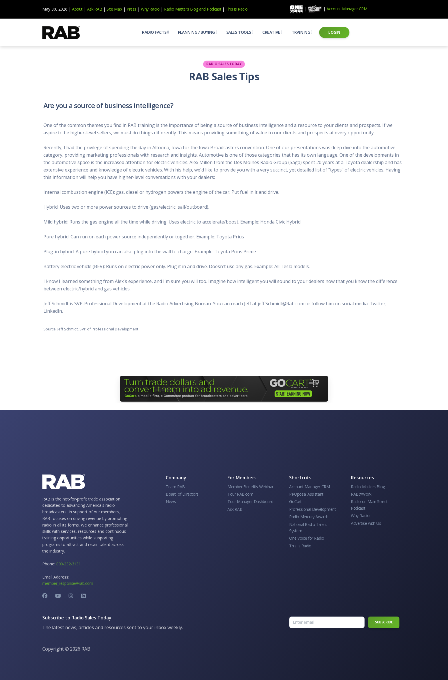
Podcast (214, 9)
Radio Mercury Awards (309, 516)
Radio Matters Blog (181, 9)
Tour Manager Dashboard (250, 501)
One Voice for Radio (306, 538)
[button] (155, 32)
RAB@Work (361, 494)
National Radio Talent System (308, 527)
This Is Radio (300, 546)
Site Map (114, 9)
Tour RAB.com (240, 494)
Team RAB (175, 486)
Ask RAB (94, 9)
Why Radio (150, 9)
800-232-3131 (68, 564)
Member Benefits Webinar (250, 486)
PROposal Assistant (306, 494)
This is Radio (237, 9)
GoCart (295, 501)
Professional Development (312, 509)
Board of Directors (182, 494)
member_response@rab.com (67, 583)
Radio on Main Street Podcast (369, 505)
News (171, 501)
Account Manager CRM (347, 8)
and (202, 9)
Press (131, 9)
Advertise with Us (366, 523)
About (77, 9)
